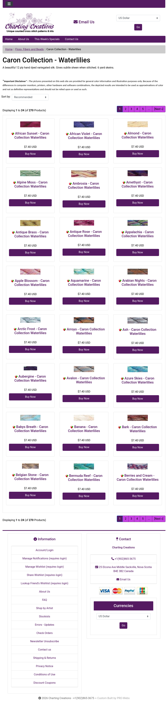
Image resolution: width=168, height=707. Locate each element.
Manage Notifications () (44, 558)
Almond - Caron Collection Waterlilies (138, 135)
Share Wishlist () (44, 575)
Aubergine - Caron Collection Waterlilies (30, 378)
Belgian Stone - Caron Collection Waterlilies (31, 477)
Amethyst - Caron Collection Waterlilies (138, 184)
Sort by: (6, 96)
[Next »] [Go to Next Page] (158, 109)
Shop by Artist (44, 608)
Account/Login (44, 550)
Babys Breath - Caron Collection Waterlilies (31, 429)
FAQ (44, 599)
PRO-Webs (123, 698)
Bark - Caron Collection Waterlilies (139, 429)
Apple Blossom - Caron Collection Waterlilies (32, 283)
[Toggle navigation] (9, 3)
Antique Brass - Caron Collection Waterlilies (31, 234)
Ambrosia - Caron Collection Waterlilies (84, 185)
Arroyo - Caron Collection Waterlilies (86, 331)
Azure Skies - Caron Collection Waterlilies (138, 380)
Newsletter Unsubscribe (44, 641)
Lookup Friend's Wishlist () (44, 583)
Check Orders (44, 633)
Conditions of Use (44, 674)
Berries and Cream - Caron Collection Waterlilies (138, 477)
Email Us (84, 22)
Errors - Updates (44, 624)
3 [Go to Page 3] (131, 109)
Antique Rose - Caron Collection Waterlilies (85, 234)
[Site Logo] (29, 23)
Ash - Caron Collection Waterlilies (139, 332)
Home (9, 39)
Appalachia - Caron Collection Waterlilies (138, 234)
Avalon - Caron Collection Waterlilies (86, 380)
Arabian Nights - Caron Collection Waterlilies (139, 283)
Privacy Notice (44, 666)
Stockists (44, 616)
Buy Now (30, 153)
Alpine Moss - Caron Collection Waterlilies (30, 184)
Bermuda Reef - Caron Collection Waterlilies (85, 478)
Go (138, 27)
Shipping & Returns (44, 657)
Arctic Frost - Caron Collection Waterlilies (30, 331)
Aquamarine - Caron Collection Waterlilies (84, 283)
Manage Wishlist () (44, 566)
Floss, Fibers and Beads (29, 49)
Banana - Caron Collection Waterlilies (84, 429)
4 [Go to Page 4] (137, 109)
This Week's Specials (47, 39)
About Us (23, 39)
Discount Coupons (44, 682)
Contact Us (71, 39)
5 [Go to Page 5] (143, 109)
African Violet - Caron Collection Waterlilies (85, 136)
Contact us (44, 649)
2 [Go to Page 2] (125, 109)
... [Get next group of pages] (149, 109)
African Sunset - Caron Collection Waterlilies (31, 135)
